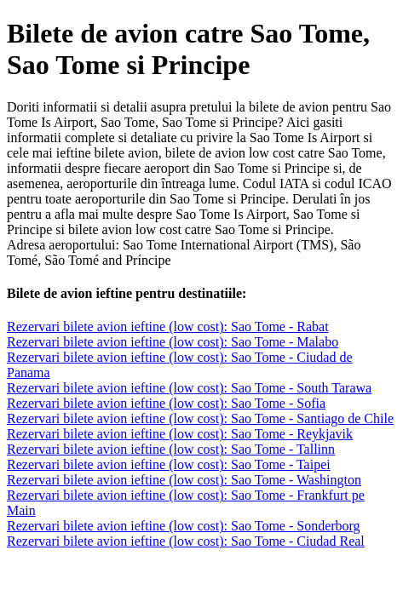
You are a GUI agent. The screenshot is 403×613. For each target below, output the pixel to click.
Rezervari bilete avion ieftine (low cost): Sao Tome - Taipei (169, 464)
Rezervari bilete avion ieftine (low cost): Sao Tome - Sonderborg (183, 525)
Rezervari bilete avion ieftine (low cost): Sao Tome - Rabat (168, 326)
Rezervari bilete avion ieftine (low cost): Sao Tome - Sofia (166, 403)
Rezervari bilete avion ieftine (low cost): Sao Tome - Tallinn (171, 449)
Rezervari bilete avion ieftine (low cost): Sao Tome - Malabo (172, 342)
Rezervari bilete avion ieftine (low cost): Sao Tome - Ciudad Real (186, 541)
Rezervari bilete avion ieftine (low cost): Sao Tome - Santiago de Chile (200, 418)
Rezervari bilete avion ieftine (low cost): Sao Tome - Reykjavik (180, 434)
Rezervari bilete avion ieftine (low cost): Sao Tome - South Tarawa (189, 388)
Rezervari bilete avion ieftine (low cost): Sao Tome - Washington (184, 480)
